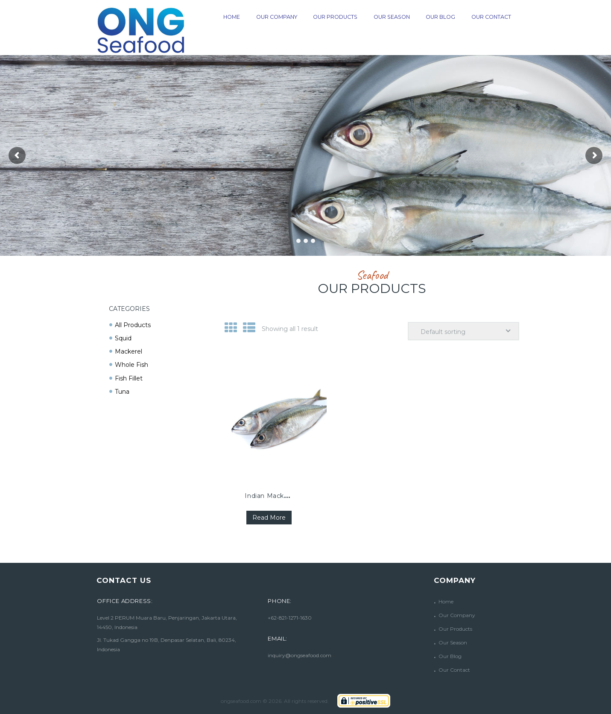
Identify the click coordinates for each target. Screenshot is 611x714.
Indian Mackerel (270, 496)
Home (446, 601)
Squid (123, 338)
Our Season (453, 642)
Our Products (455, 629)
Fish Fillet (129, 378)
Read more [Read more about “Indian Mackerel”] (269, 517)
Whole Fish (131, 365)
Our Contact (454, 670)
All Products (133, 325)
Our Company (457, 615)
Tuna (122, 391)
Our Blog (450, 656)
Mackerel (128, 351)
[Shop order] (463, 331)
